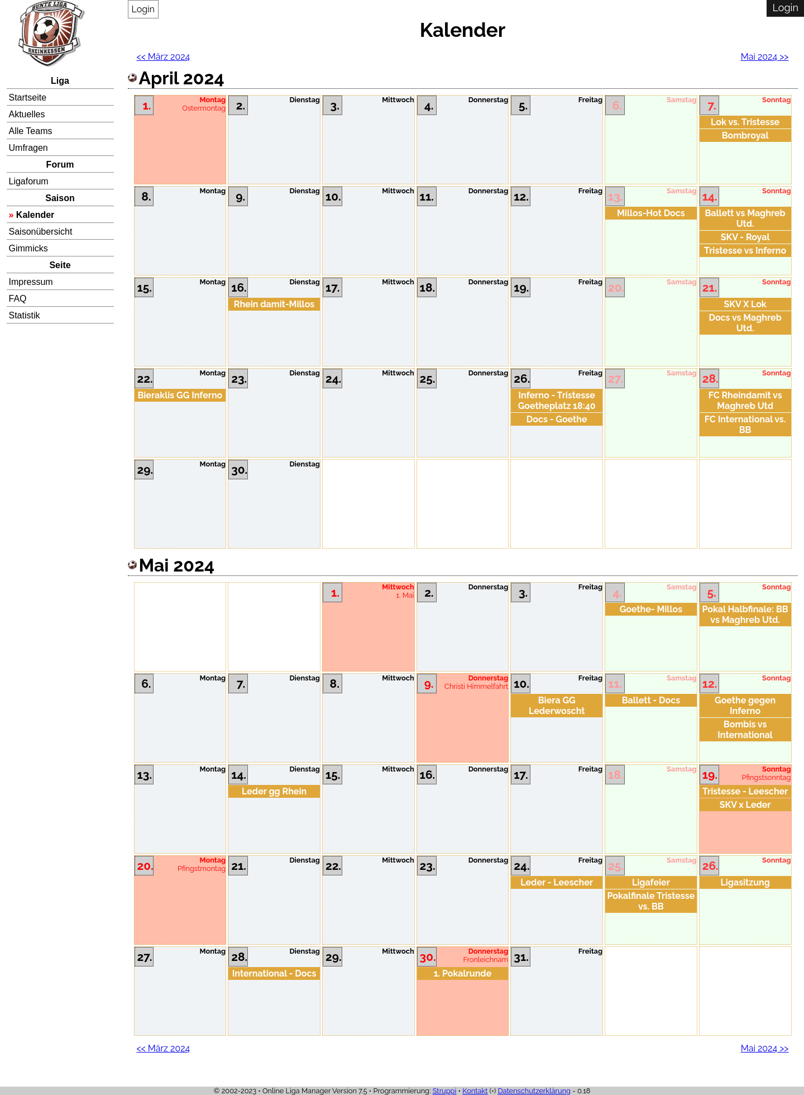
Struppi (445, 1091)
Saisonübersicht (41, 231)
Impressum (31, 282)
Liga (60, 80)
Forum (60, 164)
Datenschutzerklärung (534, 1091)
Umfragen (28, 148)
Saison (59, 198)
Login (143, 9)
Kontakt (474, 1091)
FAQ (18, 298)
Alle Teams (30, 131)
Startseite (28, 97)
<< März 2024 (163, 56)
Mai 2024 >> (765, 56)
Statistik (24, 315)
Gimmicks (28, 248)
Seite (59, 265)
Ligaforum (29, 181)
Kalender (35, 215)
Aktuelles (27, 114)
